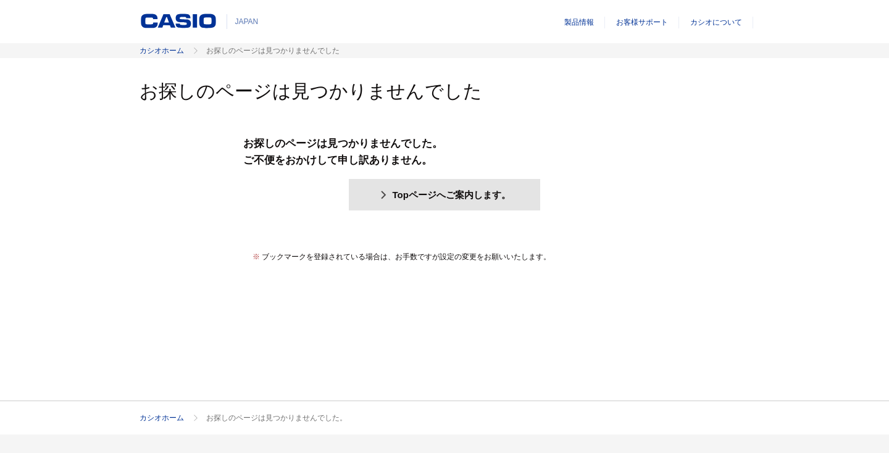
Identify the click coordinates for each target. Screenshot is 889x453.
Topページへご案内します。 (444, 194)
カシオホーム (162, 50)
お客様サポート (642, 22)
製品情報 (579, 22)
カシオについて (716, 22)
